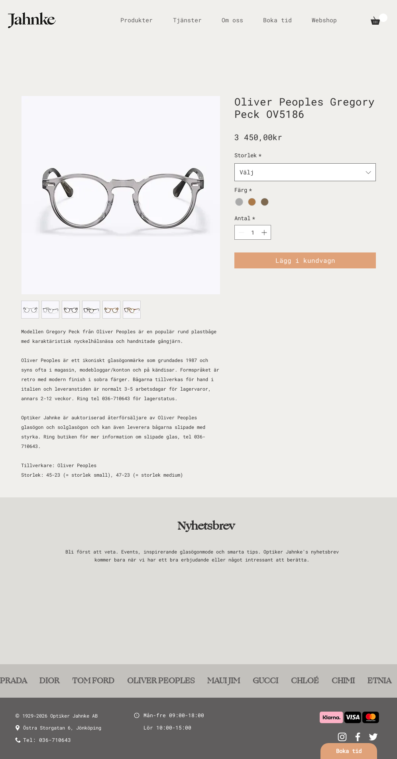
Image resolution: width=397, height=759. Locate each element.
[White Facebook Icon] (358, 737)
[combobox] (305, 172)
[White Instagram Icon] (342, 737)
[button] (379, 19)
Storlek (247, 155)
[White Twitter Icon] (373, 737)
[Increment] (265, 232)
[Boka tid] (348, 751)
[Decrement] (241, 232)
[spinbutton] (253, 232)
